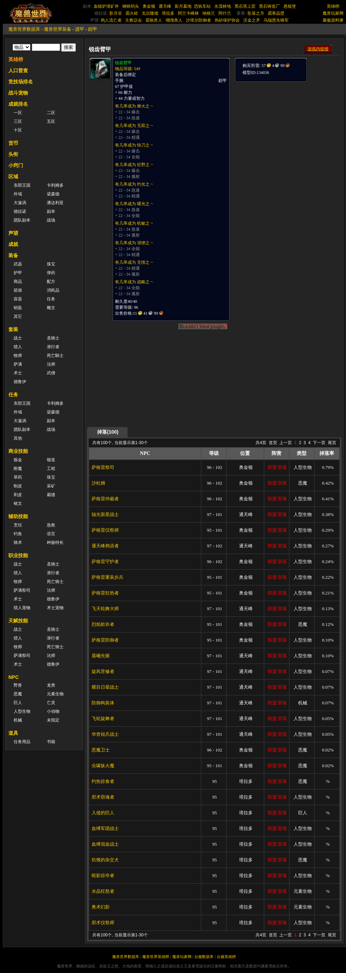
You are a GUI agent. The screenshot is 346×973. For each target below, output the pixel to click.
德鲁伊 (20, 381)
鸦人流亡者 (111, 20)
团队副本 (22, 220)
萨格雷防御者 (105, 640)
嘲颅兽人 (174, 20)
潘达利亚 (55, 202)
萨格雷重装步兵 (107, 577)
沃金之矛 (251, 20)
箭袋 (18, 290)
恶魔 (18, 693)
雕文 (51, 307)
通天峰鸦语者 (105, 545)
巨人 (18, 702)
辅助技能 (18, 516)
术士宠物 (55, 607)
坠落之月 (255, 13)
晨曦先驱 (101, 655)
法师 (51, 364)
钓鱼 (18, 533)
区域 (13, 176)
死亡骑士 (55, 581)
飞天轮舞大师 (105, 608)
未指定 (53, 720)
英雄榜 (333, 6)
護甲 (79, 29)
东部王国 (22, 185)
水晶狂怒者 (103, 891)
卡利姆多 (55, 185)
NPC (13, 677)
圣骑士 (53, 338)
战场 (51, 220)
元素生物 (55, 693)
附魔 (18, 468)
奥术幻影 (101, 907)
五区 (51, 121)
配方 (51, 281)
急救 (51, 525)
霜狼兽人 (153, 20)
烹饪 (18, 525)
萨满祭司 (22, 590)
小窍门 (15, 165)
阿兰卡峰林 (188, 13)
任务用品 (22, 741)
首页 (273, 442)
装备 (13, 255)
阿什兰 (224, 13)
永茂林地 (222, 6)
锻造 (51, 459)
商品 (18, 281)
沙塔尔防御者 (198, 20)
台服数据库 (204, 957)
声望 (13, 233)
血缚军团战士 (105, 828)
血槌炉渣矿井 (106, 6)
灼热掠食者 (103, 781)
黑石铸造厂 (269, 6)
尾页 (332, 442)
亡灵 (51, 702)
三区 (18, 121)
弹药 (51, 272)
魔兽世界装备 (57, 29)
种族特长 (55, 542)
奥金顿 (149, 6)
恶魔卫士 (101, 750)
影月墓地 (183, 6)
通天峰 (165, 6)
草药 (18, 477)
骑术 (18, 542)
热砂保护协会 (227, 20)
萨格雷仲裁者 (105, 498)
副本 (51, 211)
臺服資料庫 (333, 20)
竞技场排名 (20, 81)
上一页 (285, 442)
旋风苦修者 (103, 671)
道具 (13, 733)
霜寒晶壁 (276, 13)
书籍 (51, 741)
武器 (18, 264)
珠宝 (51, 264)
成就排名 (18, 104)
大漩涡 (20, 202)
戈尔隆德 (150, 13)
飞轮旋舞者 (103, 718)
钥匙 (18, 307)
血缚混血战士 (105, 844)
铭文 (18, 503)
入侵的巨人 (103, 812)
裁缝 (51, 494)
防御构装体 (103, 702)
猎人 (18, 346)
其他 (18, 438)
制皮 (18, 486)
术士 (18, 373)
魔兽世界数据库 (24, 29)
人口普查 (18, 70)
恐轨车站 (202, 6)
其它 (18, 316)
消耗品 (53, 290)
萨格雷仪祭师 (105, 530)
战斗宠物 (18, 93)
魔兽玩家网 (333, 13)
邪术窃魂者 (103, 797)
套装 (13, 329)
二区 (51, 112)
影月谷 (115, 13)
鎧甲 (92, 29)
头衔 (13, 154)
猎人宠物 (22, 607)
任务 (51, 299)
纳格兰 (208, 13)
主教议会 (133, 20)
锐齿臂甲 (123, 62)
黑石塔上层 (245, 6)
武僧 (51, 373)
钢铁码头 (130, 6)
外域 (18, 194)
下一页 (319, 442)
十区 (18, 130)
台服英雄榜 (226, 957)
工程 (51, 468)
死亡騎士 (55, 355)
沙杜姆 (98, 483)
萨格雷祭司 (103, 467)
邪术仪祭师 (103, 922)
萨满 (18, 364)
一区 (18, 112)
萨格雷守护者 (105, 561)
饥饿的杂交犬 (105, 859)
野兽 (18, 685)
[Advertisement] (263, 187)
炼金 (18, 459)
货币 (13, 143)
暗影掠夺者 (103, 875)
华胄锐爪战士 (105, 734)
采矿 (51, 486)
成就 (13, 244)
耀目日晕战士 (105, 687)
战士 (18, 338)
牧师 (18, 355)
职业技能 (18, 555)
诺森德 (53, 194)
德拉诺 (20, 211)
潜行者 (53, 346)
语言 (51, 533)
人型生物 (22, 711)
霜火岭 (131, 13)
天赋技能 (18, 620)
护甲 (18, 272)
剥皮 (18, 494)
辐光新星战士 (105, 514)
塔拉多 (168, 13)
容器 (18, 299)
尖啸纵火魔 (103, 765)
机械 (18, 720)
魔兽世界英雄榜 (155, 957)
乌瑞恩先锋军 (276, 20)
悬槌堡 (289, 6)
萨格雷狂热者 (105, 593)
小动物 (53, 711)
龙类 (51, 685)
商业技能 (18, 451)
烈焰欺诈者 (103, 624)
